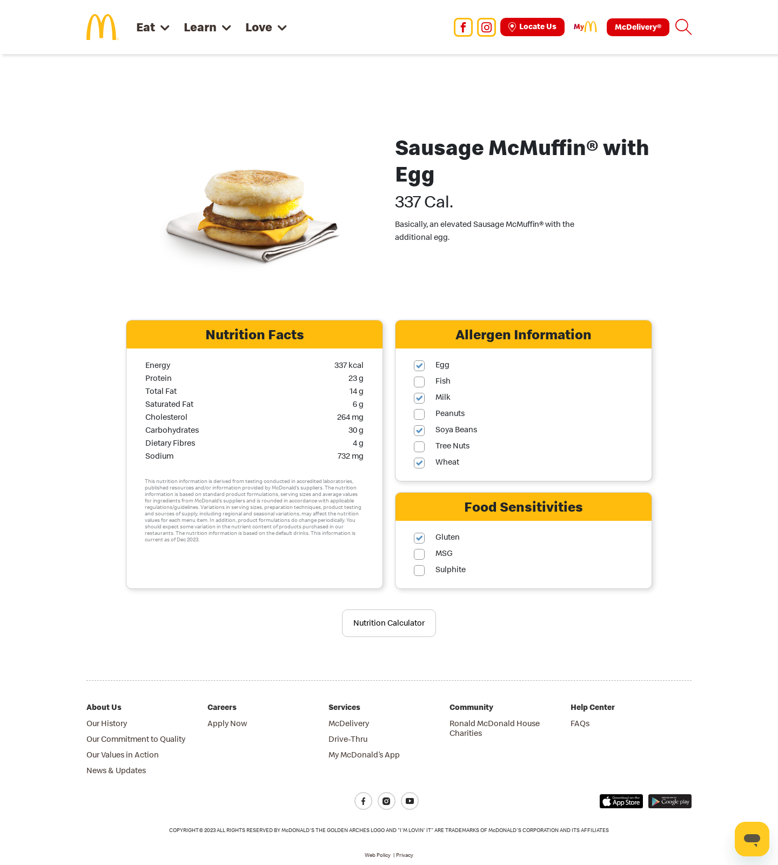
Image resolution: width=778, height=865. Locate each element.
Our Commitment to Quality (135, 739)
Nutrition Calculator (389, 623)
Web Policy (378, 855)
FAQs (580, 723)
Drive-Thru (347, 739)
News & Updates (116, 770)
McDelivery (348, 723)
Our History (106, 723)
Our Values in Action (122, 754)
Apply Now (227, 723)
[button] (683, 27)
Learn (200, 27)
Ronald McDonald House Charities (495, 728)
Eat (145, 27)
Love (258, 27)
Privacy (404, 855)
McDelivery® (638, 27)
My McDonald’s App (364, 754)
